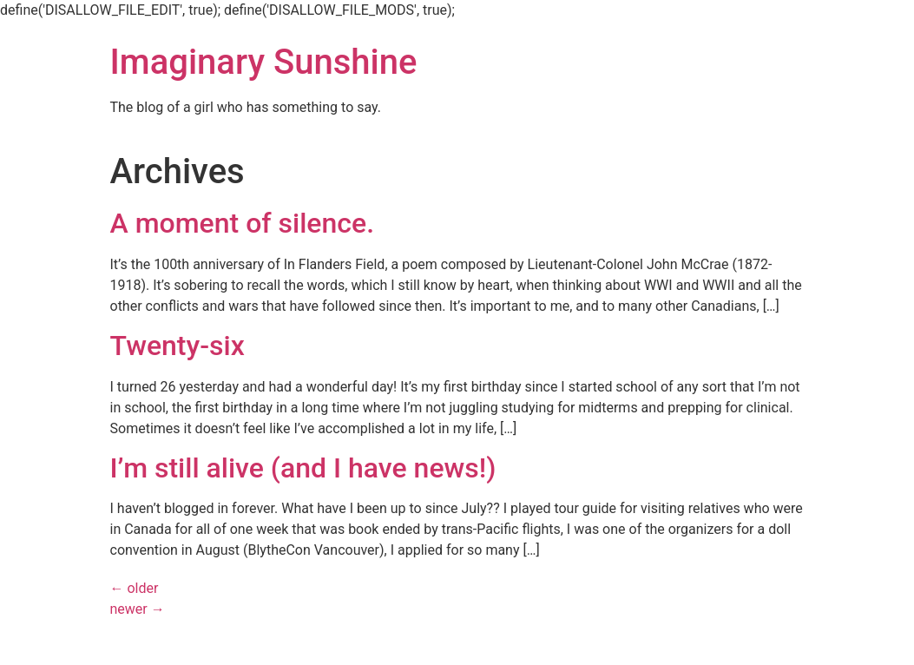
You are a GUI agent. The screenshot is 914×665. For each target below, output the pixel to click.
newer (137, 609)
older (134, 588)
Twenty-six (177, 345)
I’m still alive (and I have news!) (303, 467)
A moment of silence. (242, 223)
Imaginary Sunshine (264, 62)
